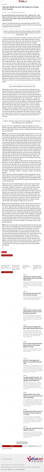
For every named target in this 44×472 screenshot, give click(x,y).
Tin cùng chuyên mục (7, 272)
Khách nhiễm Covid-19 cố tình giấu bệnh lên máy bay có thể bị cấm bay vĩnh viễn (32, 311)
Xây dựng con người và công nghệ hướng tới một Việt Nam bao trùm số (32, 278)
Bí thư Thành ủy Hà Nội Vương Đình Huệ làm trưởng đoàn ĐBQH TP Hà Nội (32, 345)
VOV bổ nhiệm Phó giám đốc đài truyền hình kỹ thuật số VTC (33, 327)
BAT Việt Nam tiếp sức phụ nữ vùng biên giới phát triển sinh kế (6, 267)
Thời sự (5, 4)
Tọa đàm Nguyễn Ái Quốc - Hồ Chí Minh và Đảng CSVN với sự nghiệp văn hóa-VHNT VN (32, 378)
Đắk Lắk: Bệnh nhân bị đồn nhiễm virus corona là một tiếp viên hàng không (32, 395)
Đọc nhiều (12, 446)
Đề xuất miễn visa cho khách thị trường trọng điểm (32, 294)
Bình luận (4, 252)
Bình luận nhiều (32, 446)
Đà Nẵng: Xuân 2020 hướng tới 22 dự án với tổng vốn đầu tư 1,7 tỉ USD (32, 412)
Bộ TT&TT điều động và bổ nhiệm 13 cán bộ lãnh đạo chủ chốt (32, 361)
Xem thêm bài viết (22, 442)
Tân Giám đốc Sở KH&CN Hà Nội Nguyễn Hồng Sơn (33, 429)
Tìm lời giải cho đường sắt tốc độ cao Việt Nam (26, 267)
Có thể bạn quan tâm (7, 255)
